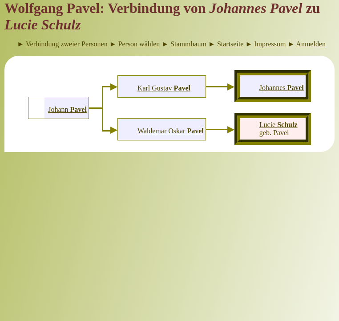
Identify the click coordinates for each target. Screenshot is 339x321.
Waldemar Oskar (170, 131)
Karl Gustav (163, 88)
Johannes (281, 87)
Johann (67, 109)
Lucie (278, 124)
